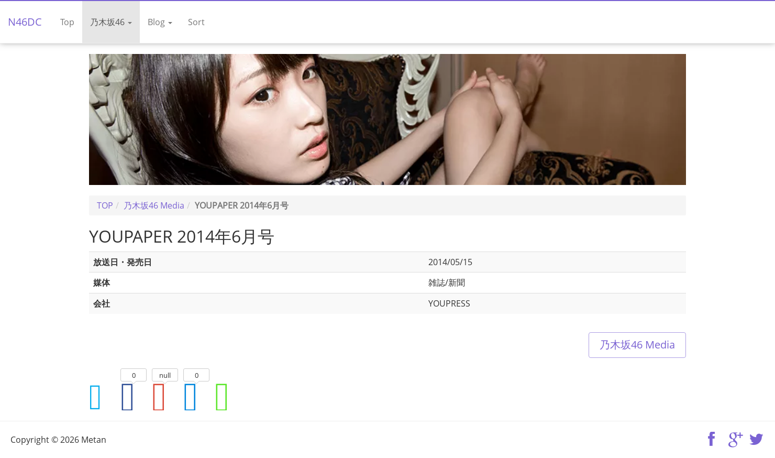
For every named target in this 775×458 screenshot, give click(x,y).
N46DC (25, 22)
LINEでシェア (228, 397)
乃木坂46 (111, 22)
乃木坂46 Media (637, 344)
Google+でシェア (165, 397)
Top (67, 22)
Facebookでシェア (133, 397)
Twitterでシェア (102, 397)
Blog (160, 22)
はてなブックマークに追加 (196, 397)
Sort (196, 22)
